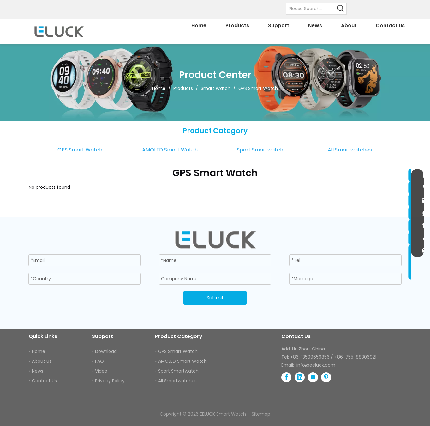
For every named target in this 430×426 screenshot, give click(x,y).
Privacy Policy (110, 381)
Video (101, 371)
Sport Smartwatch (260, 149)
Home (38, 351)
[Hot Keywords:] (340, 8)
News (37, 371)
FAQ (99, 361)
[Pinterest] (326, 377)
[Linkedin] (300, 377)
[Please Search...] (310, 8)
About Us (41, 361)
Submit (215, 297)
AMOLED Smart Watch (170, 149)
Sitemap (261, 414)
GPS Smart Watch (79, 149)
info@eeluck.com (315, 365)
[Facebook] (286, 377)
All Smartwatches (350, 149)
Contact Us (44, 381)
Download (106, 351)
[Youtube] (313, 377)
